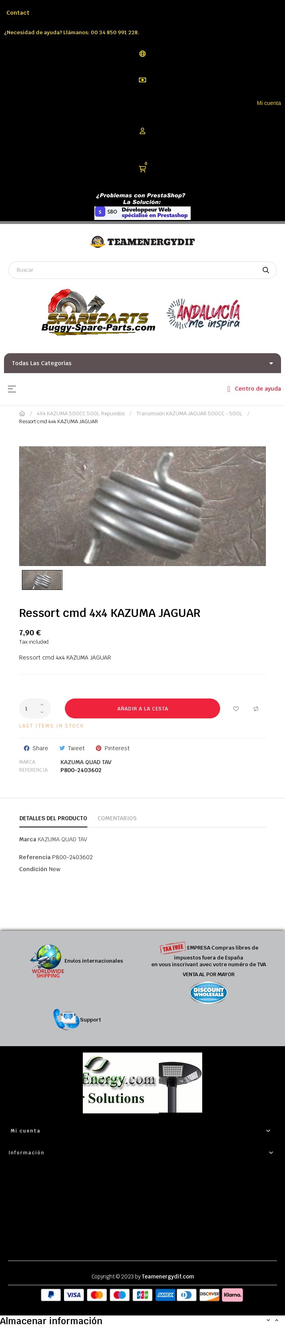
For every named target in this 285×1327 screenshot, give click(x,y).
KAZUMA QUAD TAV (86, 762)
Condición (33, 869)
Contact (17, 12)
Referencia (33, 770)
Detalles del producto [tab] (53, 818)
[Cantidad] (35, 708)
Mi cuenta (269, 103)
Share (40, 748)
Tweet (76, 748)
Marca (27, 762)
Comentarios (117, 818)
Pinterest (117, 748)
